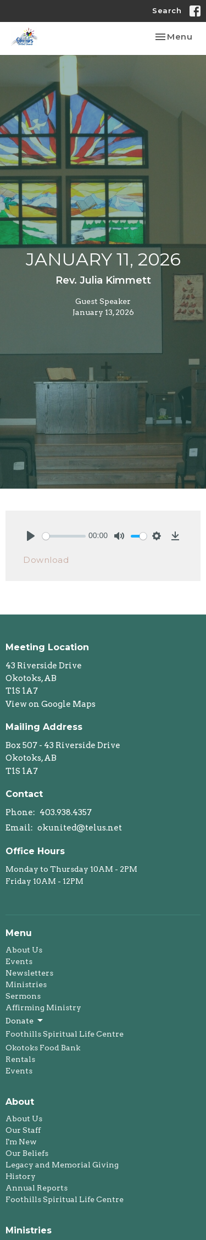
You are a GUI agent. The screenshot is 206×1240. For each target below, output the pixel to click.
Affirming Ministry (43, 1007)
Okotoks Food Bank (42, 1047)
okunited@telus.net (79, 828)
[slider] (64, 536)
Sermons (23, 996)
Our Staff (23, 1130)
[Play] (31, 536)
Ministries (26, 984)
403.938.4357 (66, 812)
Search (166, 10)
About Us (23, 949)
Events (18, 961)
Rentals (20, 1059)
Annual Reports (36, 1187)
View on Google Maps (50, 704)
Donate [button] (24, 1020)
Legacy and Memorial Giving (62, 1164)
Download (46, 560)
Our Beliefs (26, 1153)
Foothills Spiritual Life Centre (64, 1033)
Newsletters (29, 972)
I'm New (21, 1141)
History (20, 1176)
